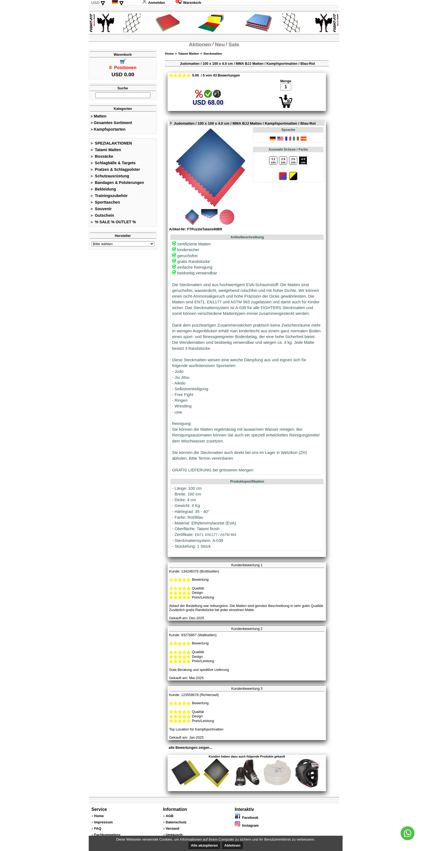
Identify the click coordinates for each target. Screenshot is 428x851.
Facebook (246, 817)
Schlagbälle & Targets (113, 163)
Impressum (103, 822)
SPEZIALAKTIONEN (111, 143)
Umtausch (174, 835)
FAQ (97, 828)
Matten (98, 116)
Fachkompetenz (107, 835)
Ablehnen (232, 845)
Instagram (247, 825)
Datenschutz (176, 822)
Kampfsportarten (108, 129)
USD (95, 3)
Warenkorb (188, 3)
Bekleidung (103, 189)
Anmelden (153, 3)
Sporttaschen (105, 202)
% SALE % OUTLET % (113, 222)
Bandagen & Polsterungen (117, 182)
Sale (233, 44)
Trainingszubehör (109, 195)
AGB (169, 816)
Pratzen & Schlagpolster (115, 169)
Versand (172, 828)
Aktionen (200, 44)
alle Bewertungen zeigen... (190, 748)
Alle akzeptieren (204, 845)
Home (169, 53)
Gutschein (102, 215)
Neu (220, 44)
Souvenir (101, 209)
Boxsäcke (102, 156)
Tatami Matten (106, 150)
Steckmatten (212, 53)
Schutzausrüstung (110, 176)
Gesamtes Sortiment (111, 123)
